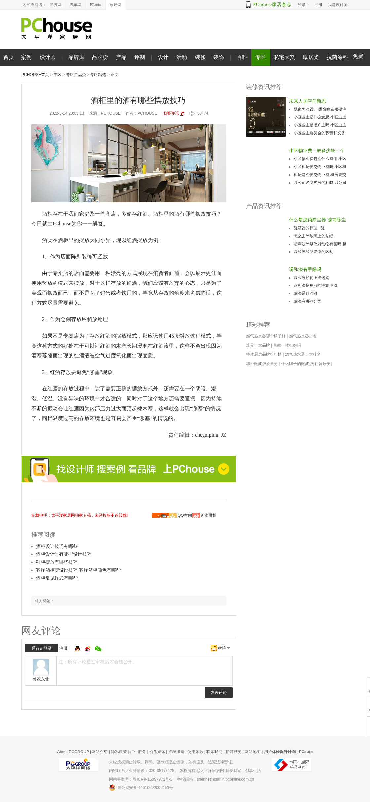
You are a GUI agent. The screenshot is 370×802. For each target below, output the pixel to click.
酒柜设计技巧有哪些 (57, 546)
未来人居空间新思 (307, 101)
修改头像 (41, 679)
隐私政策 (119, 752)
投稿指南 (176, 752)
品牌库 (76, 57)
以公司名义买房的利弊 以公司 (320, 182)
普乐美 (325, 363)
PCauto (95, 4)
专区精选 (98, 74)
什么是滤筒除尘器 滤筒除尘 (317, 219)
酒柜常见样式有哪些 (57, 578)
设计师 (48, 57)
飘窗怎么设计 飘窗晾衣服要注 (320, 109)
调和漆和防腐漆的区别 (313, 252)
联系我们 (214, 752)
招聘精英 (233, 752)
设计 (163, 57)
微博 (88, 648)
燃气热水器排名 (303, 336)
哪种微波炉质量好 (262, 363)
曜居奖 (311, 57)
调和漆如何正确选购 (311, 277)
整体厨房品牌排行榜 (264, 354)
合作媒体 (157, 752)
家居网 (116, 4)
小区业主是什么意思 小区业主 (320, 117)
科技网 (56, 4)
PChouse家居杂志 (272, 4)
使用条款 (195, 752)
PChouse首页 (35, 74)
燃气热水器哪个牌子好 (266, 336)
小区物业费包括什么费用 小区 (320, 158)
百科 (242, 57)
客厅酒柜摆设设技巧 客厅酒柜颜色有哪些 (78, 570)
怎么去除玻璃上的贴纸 (313, 236)
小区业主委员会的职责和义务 (319, 133)
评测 (139, 57)
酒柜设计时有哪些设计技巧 (64, 554)
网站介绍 (100, 752)
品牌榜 (100, 57)
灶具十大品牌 (258, 345)
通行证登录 (42, 648)
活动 (181, 57)
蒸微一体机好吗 (287, 345)
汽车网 (76, 4)
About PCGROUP (73, 752)
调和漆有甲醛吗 (305, 269)
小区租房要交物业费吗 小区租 (320, 166)
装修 (200, 57)
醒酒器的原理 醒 (309, 228)
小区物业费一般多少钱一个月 (317, 151)
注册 (63, 648)
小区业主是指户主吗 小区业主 (320, 125)
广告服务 (138, 752)
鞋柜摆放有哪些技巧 (57, 562)
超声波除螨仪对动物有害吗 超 (320, 244)
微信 (165, 515)
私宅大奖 (284, 57)
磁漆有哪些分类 (307, 301)
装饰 (218, 57)
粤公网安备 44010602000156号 (141, 787)
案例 (26, 57)
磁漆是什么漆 (305, 293)
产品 (121, 57)
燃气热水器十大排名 (303, 354)
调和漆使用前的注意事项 (315, 285)
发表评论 (219, 692)
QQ (78, 648)
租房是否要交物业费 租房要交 (320, 174)
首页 (8, 57)
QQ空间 (185, 515)
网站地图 (253, 752)
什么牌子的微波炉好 (299, 363)
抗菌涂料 (337, 57)
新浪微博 (209, 515)
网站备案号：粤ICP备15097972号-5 (140, 779)
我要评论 (171, 113)
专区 (260, 57)
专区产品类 (76, 74)
